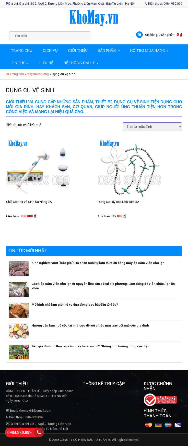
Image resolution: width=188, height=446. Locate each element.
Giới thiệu (78, 50)
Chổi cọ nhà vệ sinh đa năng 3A (29, 202)
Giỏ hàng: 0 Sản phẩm (160, 35)
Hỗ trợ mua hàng (149, 50)
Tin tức (20, 63)
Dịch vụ (50, 50)
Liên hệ (46, 63)
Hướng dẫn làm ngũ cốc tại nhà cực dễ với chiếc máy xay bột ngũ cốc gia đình (90, 325)
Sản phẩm (109, 50)
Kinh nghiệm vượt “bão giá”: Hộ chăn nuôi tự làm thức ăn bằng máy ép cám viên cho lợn (98, 263)
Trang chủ (21, 50)
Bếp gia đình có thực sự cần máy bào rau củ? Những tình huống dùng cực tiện (90, 346)
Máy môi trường (38, 74)
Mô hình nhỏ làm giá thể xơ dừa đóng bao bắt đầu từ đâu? (75, 304)
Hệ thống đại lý (80, 63)
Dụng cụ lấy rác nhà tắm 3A (118, 202)
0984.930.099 (19, 432)
